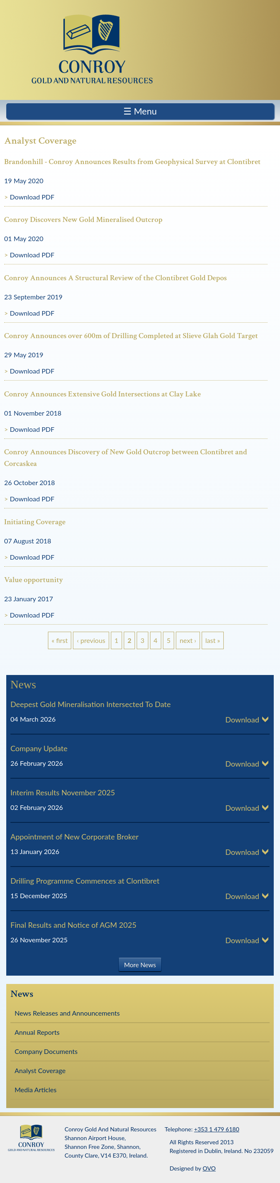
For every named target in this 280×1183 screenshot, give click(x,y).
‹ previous (91, 640)
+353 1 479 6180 (216, 1129)
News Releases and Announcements (67, 1013)
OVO (208, 1168)
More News (140, 965)
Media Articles (36, 1089)
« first (60, 640)
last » (212, 640)
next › (188, 640)
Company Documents (46, 1051)
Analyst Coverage (40, 1070)
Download (242, 719)
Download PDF (32, 197)
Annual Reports (37, 1032)
